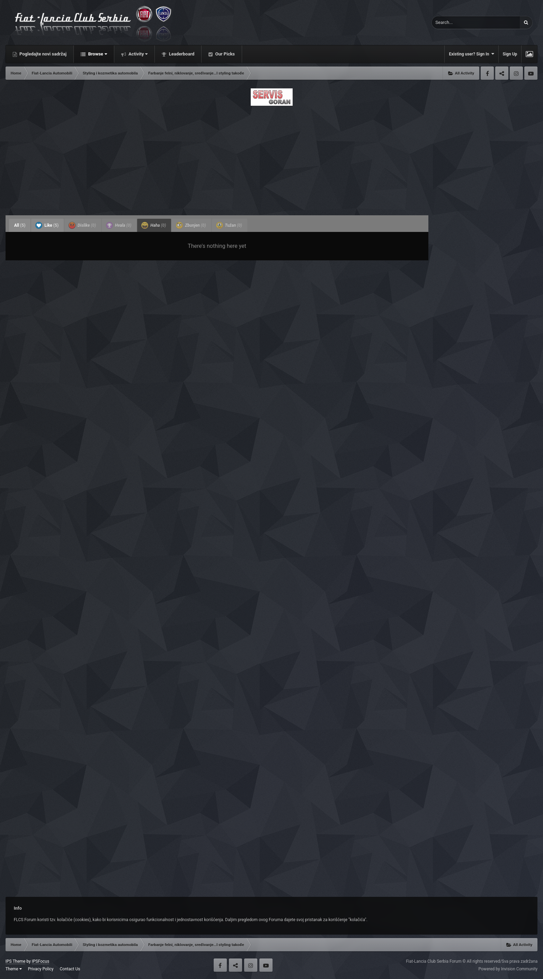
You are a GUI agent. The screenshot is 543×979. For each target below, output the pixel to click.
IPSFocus (40, 961)
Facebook (487, 73)
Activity (137, 54)
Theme (14, 969)
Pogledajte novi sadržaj (42, 54)
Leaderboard (181, 54)
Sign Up (510, 54)
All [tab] (20, 225)
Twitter (501, 73)
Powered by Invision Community (508, 969)
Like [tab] (47, 225)
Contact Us (70, 969)
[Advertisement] (271, 158)
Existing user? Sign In (471, 54)
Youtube (530, 73)
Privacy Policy (41, 969)
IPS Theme (16, 961)
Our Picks (224, 54)
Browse (97, 54)
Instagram (516, 73)
